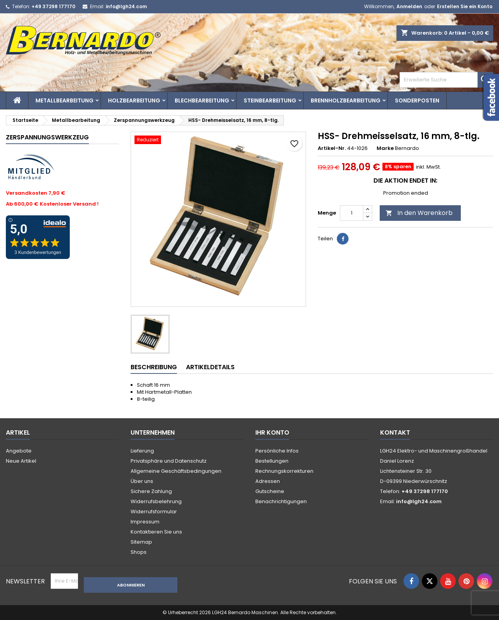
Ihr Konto (272, 432)
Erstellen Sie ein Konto (464, 6)
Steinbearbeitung (270, 100)
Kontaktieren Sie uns (156, 531)
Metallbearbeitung (64, 100)
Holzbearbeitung (134, 100)
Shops (139, 552)
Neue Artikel (21, 461)
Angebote (19, 450)
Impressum (145, 521)
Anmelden (409, 6)
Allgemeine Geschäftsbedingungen (176, 471)
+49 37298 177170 (53, 6)
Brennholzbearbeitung (345, 100)
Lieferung (142, 450)
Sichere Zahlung (151, 491)
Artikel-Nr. (332, 148)
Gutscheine (269, 491)
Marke (385, 148)
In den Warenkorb (419, 212)
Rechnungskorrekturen (284, 471)
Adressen (267, 481)
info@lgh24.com (126, 6)
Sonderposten (417, 100)
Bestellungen (271, 461)
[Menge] (351, 213)
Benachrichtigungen (281, 501)
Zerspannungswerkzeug (47, 137)
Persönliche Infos (277, 450)
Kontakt (395, 432)
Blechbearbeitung (202, 100)
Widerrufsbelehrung (156, 501)
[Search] (446, 80)
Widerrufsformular (154, 511)
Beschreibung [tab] (154, 367)
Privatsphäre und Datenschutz (169, 461)
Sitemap (141, 542)
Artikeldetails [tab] (210, 367)
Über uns (142, 481)
